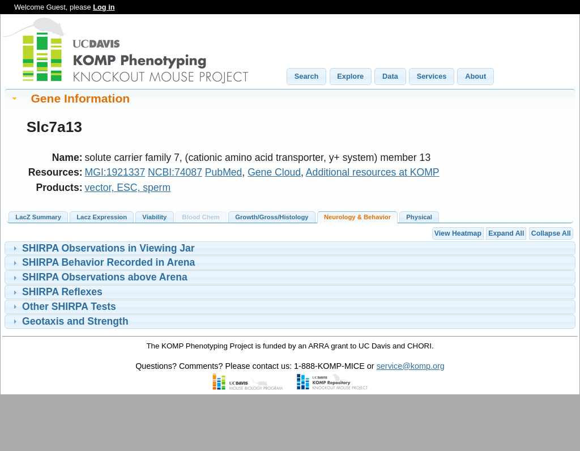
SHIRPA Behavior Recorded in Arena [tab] (102, 262)
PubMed (223, 172)
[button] (306, 76)
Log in (103, 7)
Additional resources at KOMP (373, 172)
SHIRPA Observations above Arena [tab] (98, 277)
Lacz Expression (101, 217)
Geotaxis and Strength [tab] (69, 321)
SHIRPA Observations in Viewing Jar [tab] (102, 248)
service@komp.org (411, 366)
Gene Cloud (274, 172)
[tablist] (290, 248)
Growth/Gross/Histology (271, 217)
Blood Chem (201, 217)
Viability (154, 217)
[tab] (290, 98)
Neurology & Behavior (357, 217)
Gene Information (80, 98)
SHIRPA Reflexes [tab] (56, 291)
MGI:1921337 (115, 172)
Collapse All (551, 233)
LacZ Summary (38, 217)
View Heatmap (457, 233)
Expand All (506, 233)
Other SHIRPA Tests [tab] (63, 306)
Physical (419, 217)
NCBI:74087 (175, 172)
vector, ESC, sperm (128, 187)
